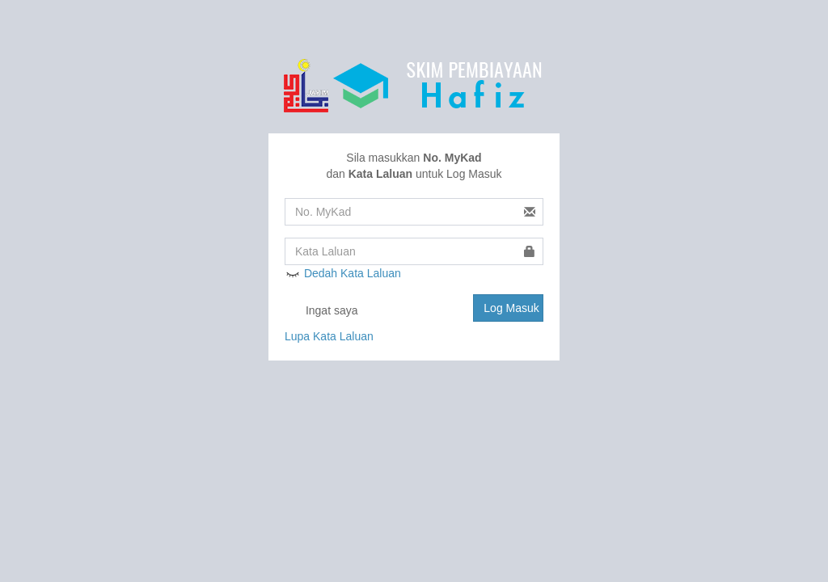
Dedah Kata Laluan (343, 273)
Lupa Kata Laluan (329, 336)
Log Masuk (511, 308)
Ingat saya (321, 311)
